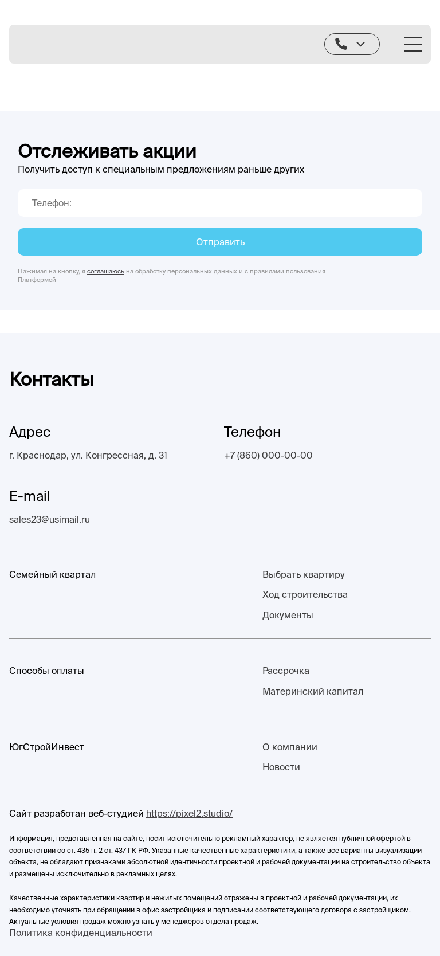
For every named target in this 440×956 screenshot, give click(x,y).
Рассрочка (285, 670)
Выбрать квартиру (303, 574)
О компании (289, 747)
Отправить (220, 242)
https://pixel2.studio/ (189, 813)
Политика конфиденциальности (80, 932)
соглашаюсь (105, 271)
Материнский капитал (312, 691)
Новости (281, 767)
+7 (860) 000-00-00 (268, 455)
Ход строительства (305, 594)
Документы (287, 615)
